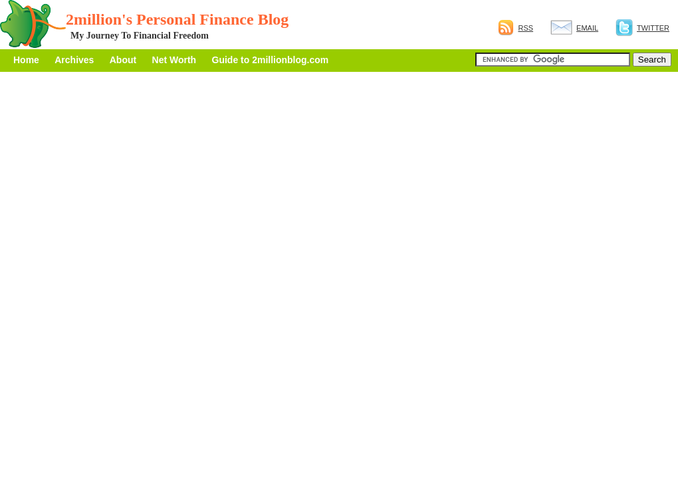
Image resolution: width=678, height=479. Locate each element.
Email (574, 28)
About (123, 60)
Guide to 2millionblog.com (270, 60)
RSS (515, 28)
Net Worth (174, 60)
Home (26, 60)
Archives (74, 60)
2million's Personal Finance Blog (177, 19)
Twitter (642, 28)
